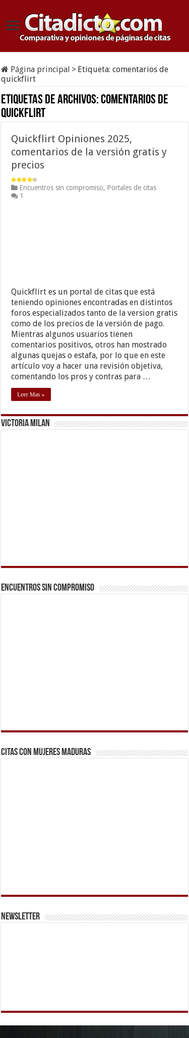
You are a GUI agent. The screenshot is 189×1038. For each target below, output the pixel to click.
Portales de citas (131, 188)
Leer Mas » (31, 394)
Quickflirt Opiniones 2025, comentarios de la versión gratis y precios (89, 152)
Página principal (35, 69)
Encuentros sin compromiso (61, 188)
